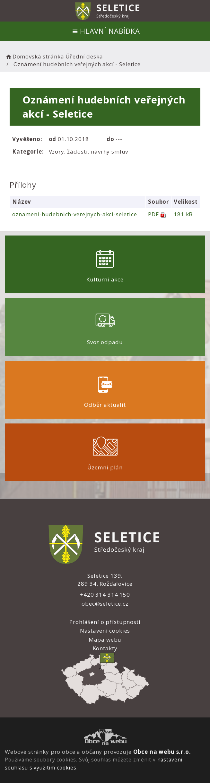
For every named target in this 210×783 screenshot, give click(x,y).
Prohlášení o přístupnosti (104, 622)
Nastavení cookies (105, 630)
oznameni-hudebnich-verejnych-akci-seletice (74, 214)
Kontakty (105, 648)
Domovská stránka (34, 56)
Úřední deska (84, 56)
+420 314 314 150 (105, 594)
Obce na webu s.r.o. (162, 751)
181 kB (183, 214)
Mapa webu (105, 639)
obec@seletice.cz (105, 603)
